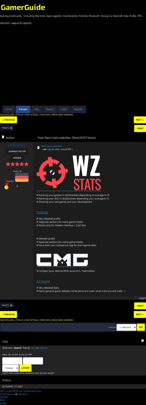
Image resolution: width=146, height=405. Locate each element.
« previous (8, 120)
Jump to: (112, 327)
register (43, 347)
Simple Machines (32, 391)
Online (6, 380)
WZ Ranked (43, 281)
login (33, 347)
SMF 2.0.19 (5, 391)
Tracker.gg (42, 212)
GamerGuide (23, 6)
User (5, 341)
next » (140, 120)
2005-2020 (23, 394)
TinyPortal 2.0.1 (7, 394)
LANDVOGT (16, 145)
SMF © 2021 (17, 391)
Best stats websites (51, 146)
